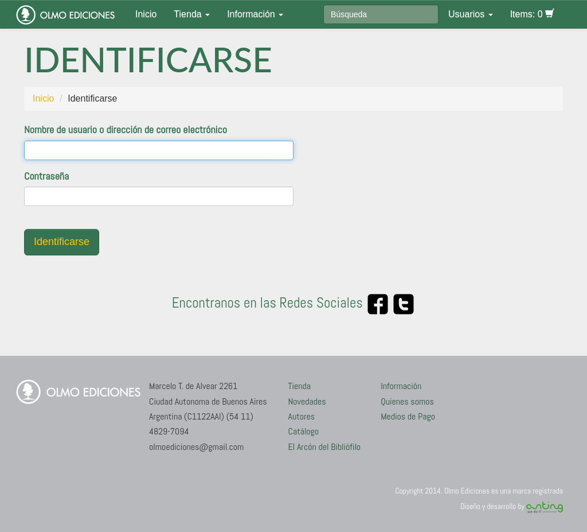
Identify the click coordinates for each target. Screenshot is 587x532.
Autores (301, 416)
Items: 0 (532, 14)
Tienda (192, 14)
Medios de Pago (408, 416)
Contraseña (46, 175)
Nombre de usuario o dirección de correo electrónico (125, 129)
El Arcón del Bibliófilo (324, 447)
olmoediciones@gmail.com (196, 447)
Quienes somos (407, 401)
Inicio (145, 14)
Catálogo (303, 431)
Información (255, 14)
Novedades (307, 401)
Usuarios (470, 14)
